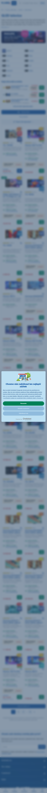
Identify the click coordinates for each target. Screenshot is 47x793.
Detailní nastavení (23, 408)
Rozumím (23, 403)
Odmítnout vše (23, 413)
